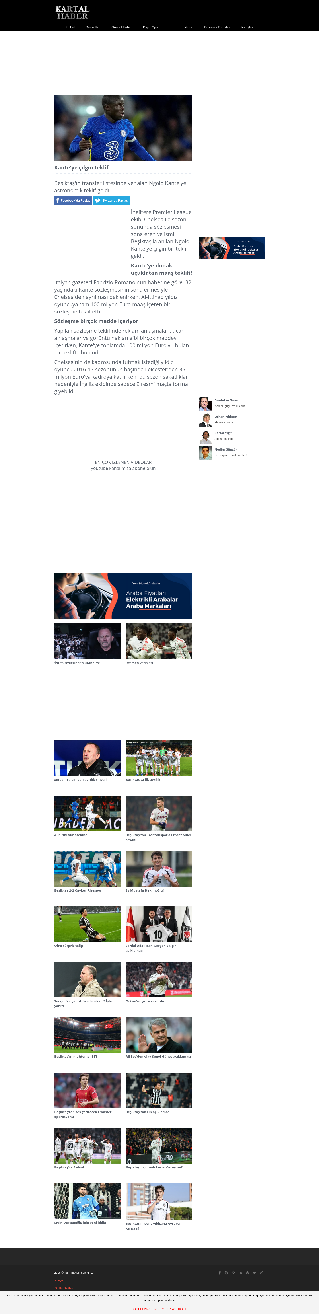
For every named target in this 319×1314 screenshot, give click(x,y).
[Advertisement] (159, 59)
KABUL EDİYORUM (145, 1309)
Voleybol (247, 27)
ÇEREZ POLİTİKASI (174, 1309)
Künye (59, 1280)
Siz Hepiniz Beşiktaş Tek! (232, 451)
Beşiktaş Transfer (217, 27)
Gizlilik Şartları (64, 1288)
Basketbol (93, 27)
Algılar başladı (232, 434)
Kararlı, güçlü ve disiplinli (232, 402)
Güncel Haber (121, 27)
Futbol (70, 27)
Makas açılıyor (232, 418)
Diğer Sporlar (153, 27)
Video (189, 27)
